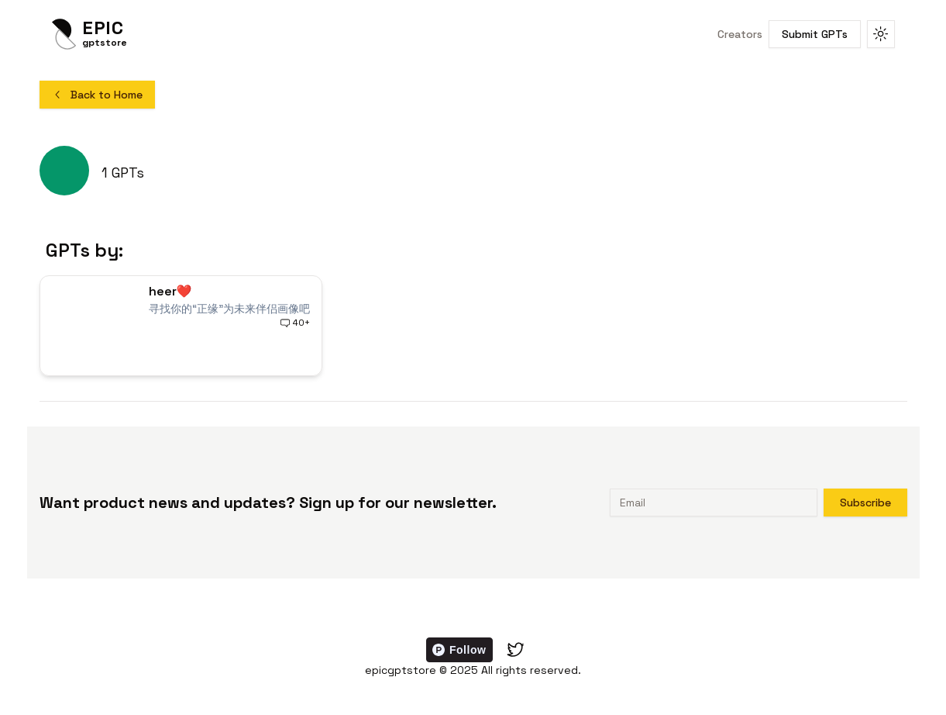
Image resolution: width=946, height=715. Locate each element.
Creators (739, 34)
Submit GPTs (815, 34)
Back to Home (97, 95)
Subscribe (865, 502)
